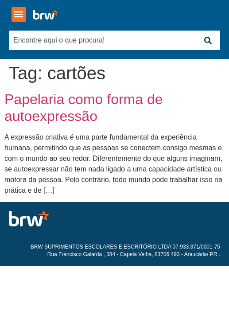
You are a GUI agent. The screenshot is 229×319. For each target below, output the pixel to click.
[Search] (207, 40)
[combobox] (102, 40)
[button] (19, 14)
